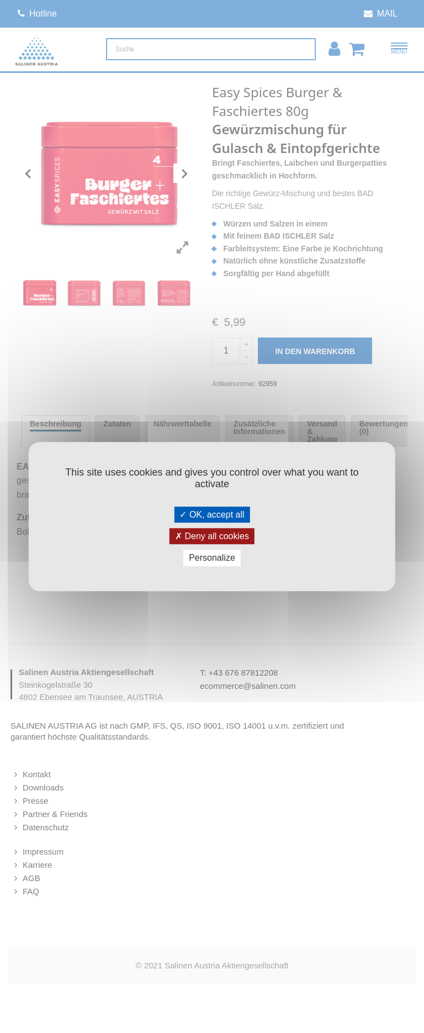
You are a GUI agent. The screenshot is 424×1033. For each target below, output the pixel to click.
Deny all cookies (212, 536)
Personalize (212, 558)
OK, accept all (211, 514)
